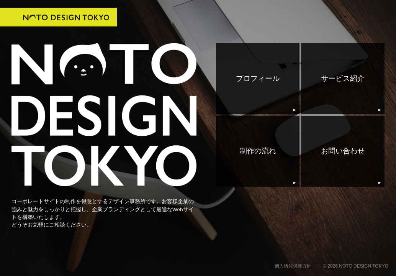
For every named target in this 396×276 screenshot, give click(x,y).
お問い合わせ (343, 151)
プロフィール (258, 78)
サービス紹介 (343, 78)
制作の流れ (258, 151)
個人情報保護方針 (293, 266)
